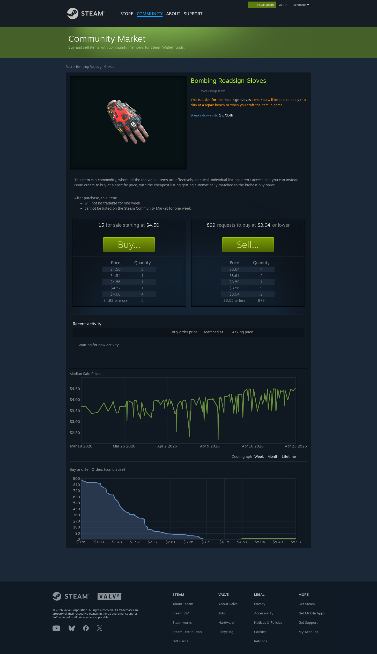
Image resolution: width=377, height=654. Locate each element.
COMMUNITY (150, 14)
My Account (308, 632)
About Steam (183, 604)
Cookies (260, 632)
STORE (127, 14)
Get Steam (307, 604)
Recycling (225, 632)
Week (259, 456)
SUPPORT (193, 14)
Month (273, 456)
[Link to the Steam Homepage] (90, 18)
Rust (69, 67)
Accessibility (263, 613)
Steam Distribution (187, 632)
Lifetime (289, 456)
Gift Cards (180, 641)
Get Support (308, 622)
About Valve (228, 604)
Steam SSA (181, 613)
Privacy (259, 604)
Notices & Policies (268, 622)
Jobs (222, 613)
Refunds (260, 641)
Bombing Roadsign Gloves (95, 67)
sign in (283, 4)
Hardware (226, 622)
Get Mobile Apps (312, 613)
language (299, 4)
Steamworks (182, 622)
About (173, 14)
